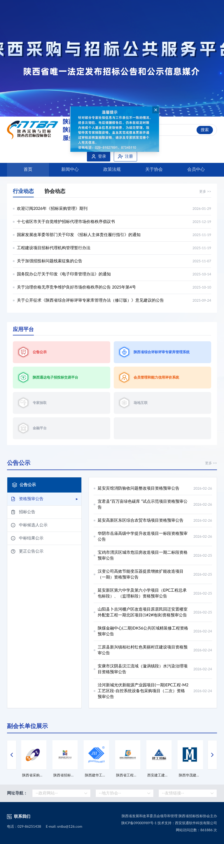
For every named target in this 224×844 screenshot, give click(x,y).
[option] (112, 58)
